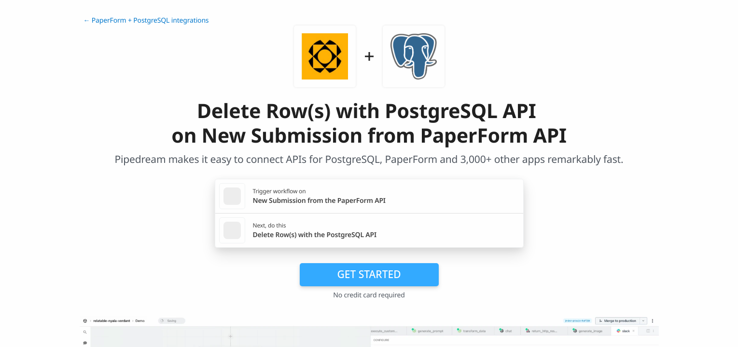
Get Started (369, 274)
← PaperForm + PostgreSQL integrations (146, 20)
